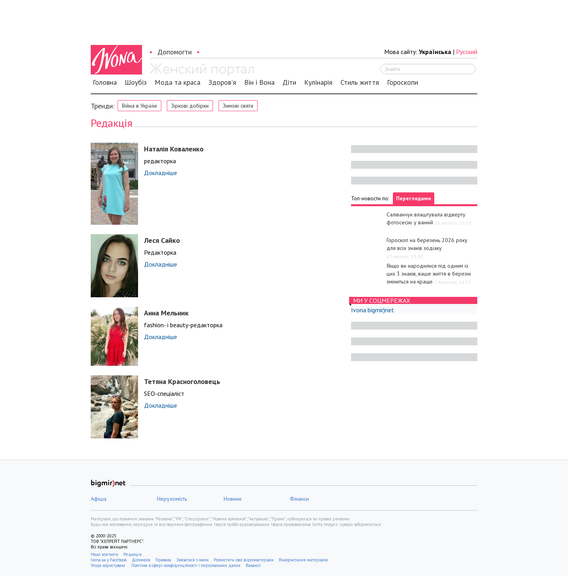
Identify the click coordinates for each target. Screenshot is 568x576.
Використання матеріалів (303, 560)
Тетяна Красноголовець (182, 381)
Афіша (98, 498)
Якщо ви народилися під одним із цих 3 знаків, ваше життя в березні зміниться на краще (429, 273)
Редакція (132, 554)
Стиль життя (359, 82)
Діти (289, 82)
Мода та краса (177, 82)
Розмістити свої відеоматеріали (244, 560)
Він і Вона (259, 82)
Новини (232, 498)
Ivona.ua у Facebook (109, 560)
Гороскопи (402, 82)
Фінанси (299, 498)
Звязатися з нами (192, 560)
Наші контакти (104, 554)
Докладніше (160, 173)
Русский (466, 52)
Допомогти (174, 51)
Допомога (141, 560)
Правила (163, 560)
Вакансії (253, 565)
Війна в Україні (139, 105)
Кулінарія (318, 82)
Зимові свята (238, 105)
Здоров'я (222, 82)
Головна (105, 82)
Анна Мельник (166, 312)
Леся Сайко (162, 240)
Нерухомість (172, 498)
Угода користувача (108, 565)
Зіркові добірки (190, 105)
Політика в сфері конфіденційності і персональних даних (186, 565)
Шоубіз (136, 82)
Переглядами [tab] (413, 198)
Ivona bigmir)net (372, 310)
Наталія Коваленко (174, 148)
